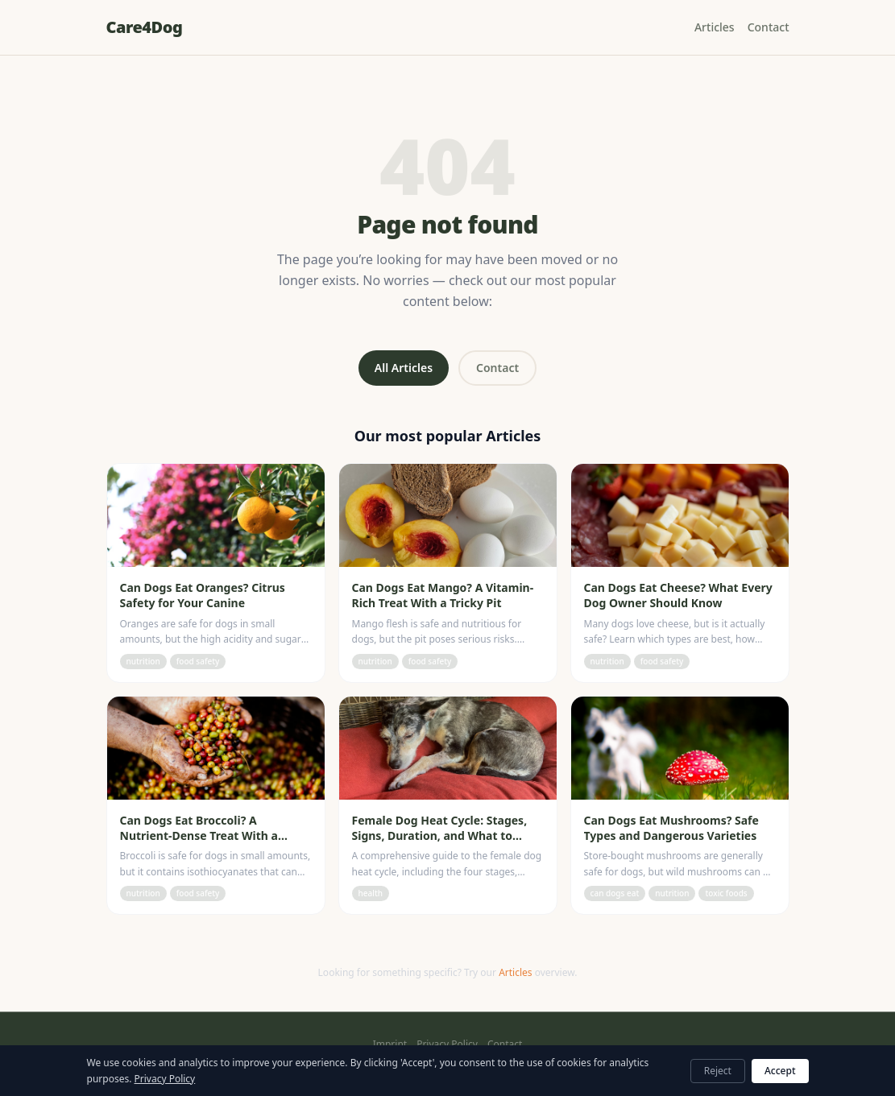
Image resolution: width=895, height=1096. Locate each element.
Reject (717, 1070)
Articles (714, 27)
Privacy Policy (447, 1044)
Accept (780, 1070)
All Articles (404, 367)
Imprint (390, 1044)
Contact (768, 27)
